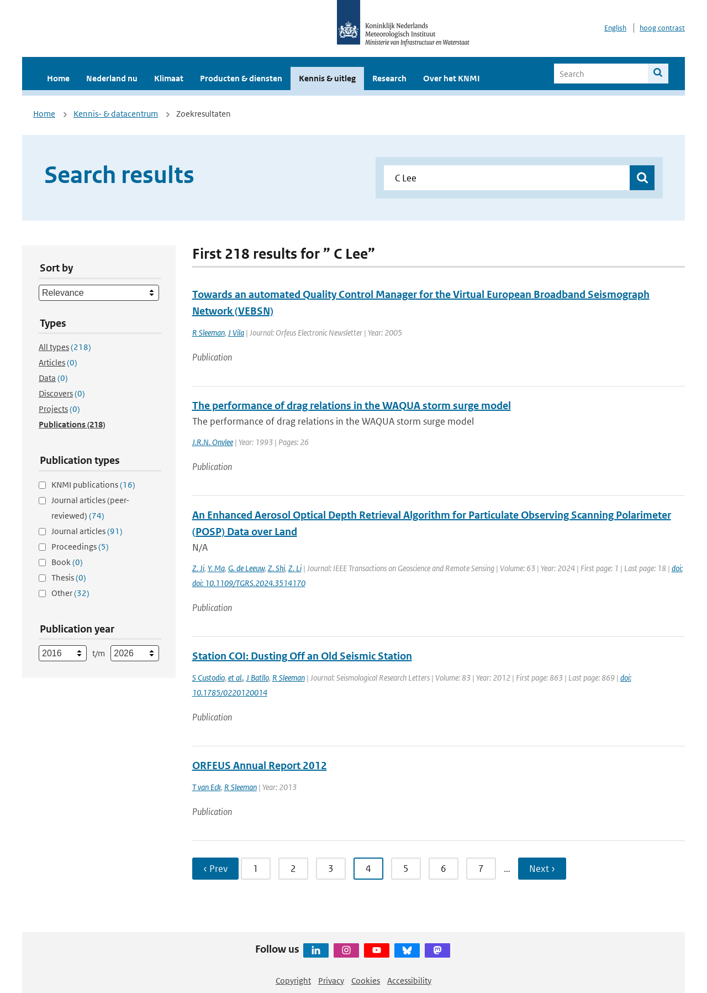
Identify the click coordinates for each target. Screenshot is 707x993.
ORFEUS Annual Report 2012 (259, 765)
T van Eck (206, 787)
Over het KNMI (451, 78)
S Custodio (208, 677)
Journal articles (87, 531)
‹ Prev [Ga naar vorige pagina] (215, 869)
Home (58, 78)
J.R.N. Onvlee (212, 442)
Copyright (293, 980)
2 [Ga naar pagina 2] (293, 869)
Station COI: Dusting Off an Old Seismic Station (302, 656)
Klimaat (168, 78)
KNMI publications (93, 484)
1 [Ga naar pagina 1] (255, 869)
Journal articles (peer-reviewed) (90, 508)
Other (70, 593)
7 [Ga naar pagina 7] (481, 869)
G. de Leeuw (246, 568)
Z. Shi (276, 568)
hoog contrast (662, 28)
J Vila (236, 332)
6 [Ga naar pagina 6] (443, 869)
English (615, 28)
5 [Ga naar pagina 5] (406, 869)
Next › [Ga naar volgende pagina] (542, 869)
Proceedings (80, 546)
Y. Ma (216, 568)
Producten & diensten (241, 78)
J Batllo (257, 677)
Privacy (331, 980)
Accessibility (409, 980)
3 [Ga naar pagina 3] (331, 869)
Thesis (68, 577)
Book (67, 562)
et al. (235, 677)
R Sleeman (208, 332)
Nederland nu (112, 78)
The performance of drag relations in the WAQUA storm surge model (351, 405)
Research (389, 78)
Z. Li (295, 568)
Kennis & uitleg (327, 78)
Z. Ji (198, 568)
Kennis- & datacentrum (115, 113)
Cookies (365, 980)
